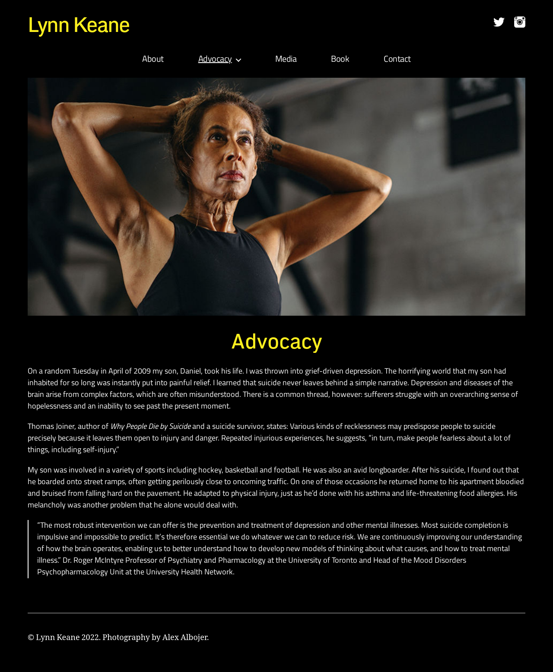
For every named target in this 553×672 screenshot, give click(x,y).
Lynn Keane (79, 24)
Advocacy (215, 59)
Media (286, 59)
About (153, 59)
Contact (397, 59)
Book (340, 59)
